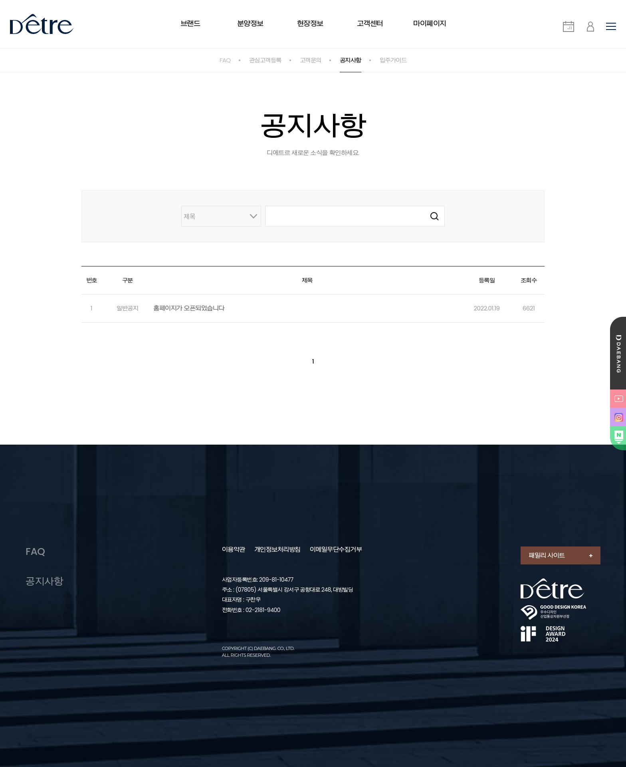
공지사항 (350, 60)
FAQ (225, 60)
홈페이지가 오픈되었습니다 (188, 308)
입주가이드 (393, 60)
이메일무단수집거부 (336, 549)
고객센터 (370, 23)
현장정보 (310, 23)
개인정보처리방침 (277, 549)
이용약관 (233, 549)
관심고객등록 (265, 60)
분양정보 (250, 23)
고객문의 (310, 60)
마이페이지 (429, 23)
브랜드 (190, 23)
